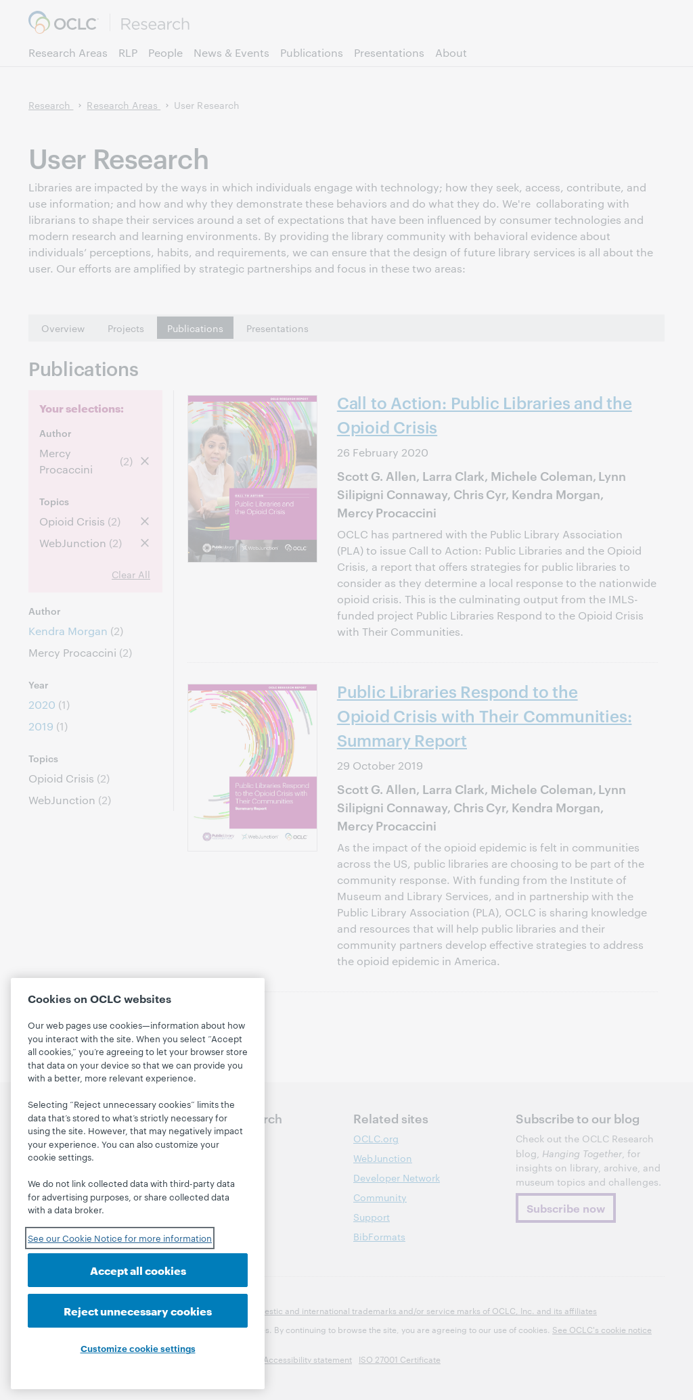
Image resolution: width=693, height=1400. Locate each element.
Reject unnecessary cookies (138, 1310)
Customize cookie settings (138, 1348)
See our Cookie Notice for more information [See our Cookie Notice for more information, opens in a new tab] (120, 1238)
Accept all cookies (138, 1270)
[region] (138, 1183)
